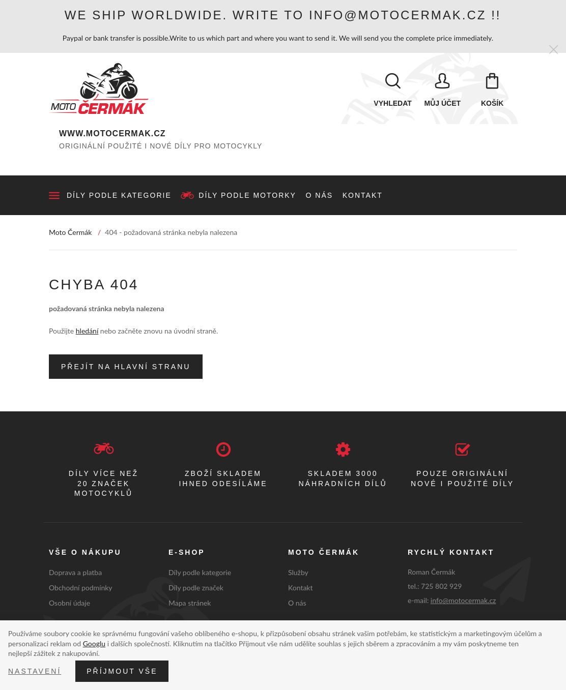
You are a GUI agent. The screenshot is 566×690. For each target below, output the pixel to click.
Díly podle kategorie (119, 195)
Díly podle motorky (247, 195)
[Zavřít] (553, 50)
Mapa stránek (189, 602)
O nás (319, 195)
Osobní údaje (69, 602)
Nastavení (34, 671)
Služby (298, 572)
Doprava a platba (75, 572)
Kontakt (363, 195)
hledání (87, 330)
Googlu (94, 643)
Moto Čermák (70, 232)
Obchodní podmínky (80, 587)
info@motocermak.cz (463, 600)
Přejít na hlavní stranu (125, 367)
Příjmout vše (122, 671)
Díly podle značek (195, 587)
